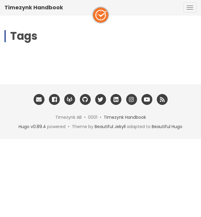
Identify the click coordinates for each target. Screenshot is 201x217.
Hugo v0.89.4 (32, 127)
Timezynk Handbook (34, 7)
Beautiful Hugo (167, 127)
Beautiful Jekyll (110, 127)
